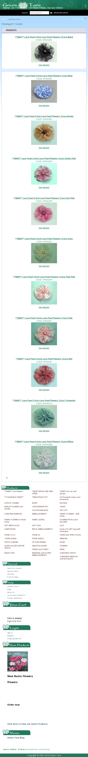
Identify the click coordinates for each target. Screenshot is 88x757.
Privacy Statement (14, 598)
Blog (9, 589)
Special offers (12, 571)
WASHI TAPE (9, 553)
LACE (62, 525)
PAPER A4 (36, 535)
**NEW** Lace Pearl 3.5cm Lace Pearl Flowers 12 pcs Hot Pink (44, 198)
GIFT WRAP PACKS (11, 525)
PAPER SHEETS (38, 538)
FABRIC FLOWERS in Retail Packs (15, 521)
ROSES (62, 542)
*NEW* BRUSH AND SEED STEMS (42, 492)
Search (25, 12)
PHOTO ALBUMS (11, 542)
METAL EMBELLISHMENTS (42, 529)
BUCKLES (63, 503)
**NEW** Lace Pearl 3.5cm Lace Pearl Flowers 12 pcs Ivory (44, 238)
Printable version (78, 19)
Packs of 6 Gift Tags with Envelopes (70, 530)
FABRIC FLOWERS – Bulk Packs (69, 515)
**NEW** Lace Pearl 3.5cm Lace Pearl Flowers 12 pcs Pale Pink (44, 276)
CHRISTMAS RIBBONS (13, 514)
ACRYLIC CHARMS (11, 503)
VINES (62, 549)
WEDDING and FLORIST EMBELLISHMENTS (41, 554)
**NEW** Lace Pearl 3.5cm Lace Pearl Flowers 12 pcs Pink (44, 318)
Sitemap (10, 574)
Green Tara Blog (16, 737)
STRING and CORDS (40, 549)
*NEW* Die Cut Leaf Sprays (68, 492)
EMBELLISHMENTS (39, 514)
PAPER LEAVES (10, 538)
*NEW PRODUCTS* (40, 497)
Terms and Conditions (16, 595)
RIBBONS (63, 538)
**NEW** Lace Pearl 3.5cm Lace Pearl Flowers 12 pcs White (44, 441)
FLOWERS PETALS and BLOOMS (69, 521)
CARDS (62, 507)
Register (10, 636)
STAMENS (64, 546)
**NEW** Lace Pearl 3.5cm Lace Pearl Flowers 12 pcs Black (44, 37)
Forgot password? (14, 639)
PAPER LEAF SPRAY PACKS (70, 535)
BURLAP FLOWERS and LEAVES (13, 508)
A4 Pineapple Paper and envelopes (70, 498)
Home (4, 19)
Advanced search (61, 13)
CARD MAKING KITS (40, 507)
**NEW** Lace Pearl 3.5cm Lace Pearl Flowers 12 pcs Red (44, 358)
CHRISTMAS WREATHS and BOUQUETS (69, 558)
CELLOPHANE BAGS (40, 510)
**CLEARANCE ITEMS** (14, 497)
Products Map (12, 577)
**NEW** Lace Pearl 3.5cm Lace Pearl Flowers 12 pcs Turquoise (44, 400)
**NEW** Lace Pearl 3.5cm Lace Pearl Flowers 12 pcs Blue (44, 75)
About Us (11, 592)
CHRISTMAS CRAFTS (68, 553)
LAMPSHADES (9, 529)
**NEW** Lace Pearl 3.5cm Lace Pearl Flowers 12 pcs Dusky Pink (44, 158)
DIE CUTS (63, 510)
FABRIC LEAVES (38, 520)
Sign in (10, 633)
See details (44, 65)
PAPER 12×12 (9, 535)
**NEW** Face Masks (13, 491)
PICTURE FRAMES (39, 542)
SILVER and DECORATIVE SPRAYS (14, 547)
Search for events (14, 568)
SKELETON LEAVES (39, 546)
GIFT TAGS (36, 525)
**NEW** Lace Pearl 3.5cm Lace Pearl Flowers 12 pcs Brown (44, 116)
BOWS (34, 503)
